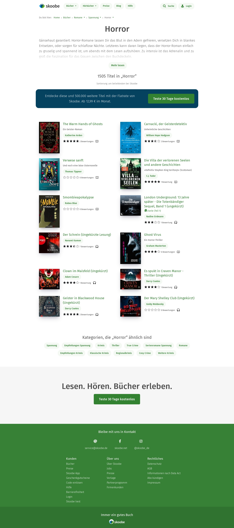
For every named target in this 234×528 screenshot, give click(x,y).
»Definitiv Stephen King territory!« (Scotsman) (168, 170)
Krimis (101, 345)
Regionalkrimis (124, 353)
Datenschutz (154, 463)
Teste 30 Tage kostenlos (171, 99)
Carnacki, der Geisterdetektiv (165, 124)
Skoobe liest (73, 501)
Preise (106, 6)
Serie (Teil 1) (153, 210)
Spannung (93, 17)
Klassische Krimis (99, 353)
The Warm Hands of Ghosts (83, 124)
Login (186, 5)
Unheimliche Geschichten (157, 129)
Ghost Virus (152, 235)
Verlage (111, 477)
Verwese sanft (73, 160)
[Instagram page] (142, 444)
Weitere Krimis (166, 353)
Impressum (153, 482)
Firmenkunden (115, 487)
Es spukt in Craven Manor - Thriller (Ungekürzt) (163, 273)
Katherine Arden (73, 135)
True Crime (132, 345)
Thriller (115, 345)
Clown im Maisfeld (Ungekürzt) (85, 271)
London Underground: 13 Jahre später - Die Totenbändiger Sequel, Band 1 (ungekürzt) (166, 201)
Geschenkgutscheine (78, 477)
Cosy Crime (145, 353)
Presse (110, 473)
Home (57, 17)
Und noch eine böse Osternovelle (80, 165)
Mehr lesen (117, 65)
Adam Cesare (72, 277)
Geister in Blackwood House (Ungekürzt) (83, 300)
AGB (149, 468)
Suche (168, 5)
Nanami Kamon (73, 240)
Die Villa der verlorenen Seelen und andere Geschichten (167, 162)
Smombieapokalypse (78, 197)
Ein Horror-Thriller (153, 240)
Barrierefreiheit (75, 492)
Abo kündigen (155, 477)
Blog (118, 6)
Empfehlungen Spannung (77, 345)
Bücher (70, 6)
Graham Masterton (156, 246)
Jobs (109, 468)
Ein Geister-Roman (72, 129)
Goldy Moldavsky (155, 304)
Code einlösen (74, 482)
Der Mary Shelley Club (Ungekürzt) (169, 298)
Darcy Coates (153, 281)
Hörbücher (89, 6)
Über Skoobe (114, 463)
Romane (78, 17)
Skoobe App (73, 473)
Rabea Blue (71, 203)
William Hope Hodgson (158, 135)
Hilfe (130, 6)
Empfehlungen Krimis (71, 353)
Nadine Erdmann (154, 216)
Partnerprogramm (117, 482)
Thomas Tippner (73, 171)
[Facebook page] (120, 444)
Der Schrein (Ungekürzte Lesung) (87, 235)
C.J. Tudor (151, 176)
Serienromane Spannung (159, 345)
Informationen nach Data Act (164, 473)
